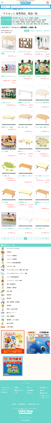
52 (16, 238)
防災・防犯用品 (44, 23)
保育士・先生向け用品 (12, 309)
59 (37, 238)
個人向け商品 (10, 323)
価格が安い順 (39, 30)
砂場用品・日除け (41, 21)
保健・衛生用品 (29, 19)
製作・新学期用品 (11, 284)
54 (22, 238)
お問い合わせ (44, 393)
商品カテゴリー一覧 (7, 245)
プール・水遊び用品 (17, 23)
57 (31, 238)
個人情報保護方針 (22, 404)
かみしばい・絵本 (11, 266)
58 (34, 238)
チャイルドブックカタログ (13, 248)
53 (19, 238)
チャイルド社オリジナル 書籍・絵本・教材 (17, 269)
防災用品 (9, 305)
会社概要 (14, 404)
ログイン (30, 393)
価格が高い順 (47, 30)
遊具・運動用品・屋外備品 (13, 302)
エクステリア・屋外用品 (18, 19)
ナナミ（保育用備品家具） (13, 277)
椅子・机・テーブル (23, 18)
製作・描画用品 (16, 21)
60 (40, 238)
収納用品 (31, 18)
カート (29, 387)
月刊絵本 (9, 252)
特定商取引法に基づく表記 (33, 404)
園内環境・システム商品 (13, 319)
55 (25, 238)
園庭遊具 (33, 21)
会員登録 (30, 390)
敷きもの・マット (11, 312)
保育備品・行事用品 (11, 287)
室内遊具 (28, 21)
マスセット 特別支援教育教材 (14, 262)
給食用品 (36, 19)
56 (28, 238)
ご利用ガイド (44, 387)
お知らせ (4, 392)
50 (11, 238)
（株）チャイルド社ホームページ (45, 396)
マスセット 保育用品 (12, 255)
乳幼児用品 (15, 18)
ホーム (3, 9)
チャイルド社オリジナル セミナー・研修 (17, 273)
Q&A (42, 390)
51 (13, 238)
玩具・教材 (9, 291)
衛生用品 (9, 298)
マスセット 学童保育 (12, 259)
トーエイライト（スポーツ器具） (15, 280)
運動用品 (23, 21)
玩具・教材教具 (42, 19)
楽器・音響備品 (10, 316)
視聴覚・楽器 (37, 23)
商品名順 (33, 30)
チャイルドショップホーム (6, 388)
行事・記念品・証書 (28, 23)
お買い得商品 (10, 326)
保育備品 (36, 18)
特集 (16, 387)
